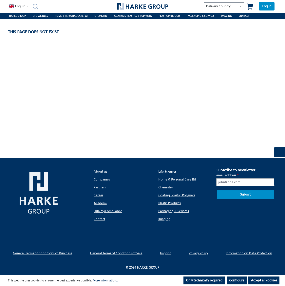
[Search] (35, 6)
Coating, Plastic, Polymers (176, 195)
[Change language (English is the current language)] (19, 6)
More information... (106, 280)
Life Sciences (167, 171)
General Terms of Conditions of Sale (116, 253)
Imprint (165, 253)
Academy (100, 203)
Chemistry (165, 187)
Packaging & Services (173, 211)
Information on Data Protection (249, 253)
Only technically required (204, 280)
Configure (236, 280)
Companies (102, 179)
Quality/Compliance (108, 211)
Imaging (164, 219)
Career (98, 195)
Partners (100, 187)
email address (227, 175)
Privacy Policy (198, 253)
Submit (245, 194)
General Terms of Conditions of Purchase (42, 253)
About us (100, 171)
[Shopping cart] (250, 6)
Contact (99, 219)
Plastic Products (169, 203)
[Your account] (266, 6)
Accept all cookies (264, 280)
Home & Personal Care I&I (177, 179)
